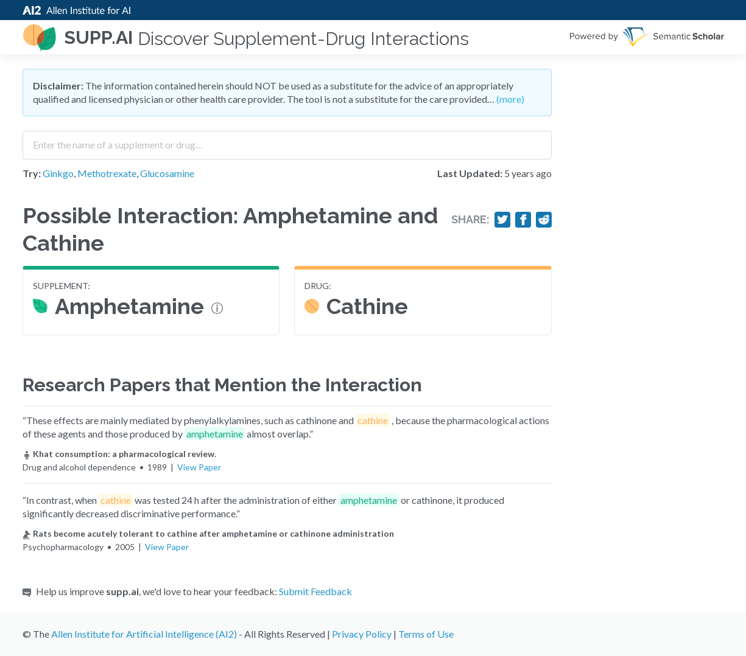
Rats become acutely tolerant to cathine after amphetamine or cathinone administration (208, 533)
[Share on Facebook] (523, 219)
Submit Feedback (315, 591)
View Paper (199, 467)
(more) (510, 99)
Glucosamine (167, 173)
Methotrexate (106, 173)
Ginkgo (58, 173)
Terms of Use (426, 634)
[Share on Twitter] (502, 219)
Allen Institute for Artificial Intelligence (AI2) (144, 634)
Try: (32, 173)
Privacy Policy (362, 634)
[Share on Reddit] (543, 219)
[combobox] (287, 140)
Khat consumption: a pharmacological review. (119, 453)
